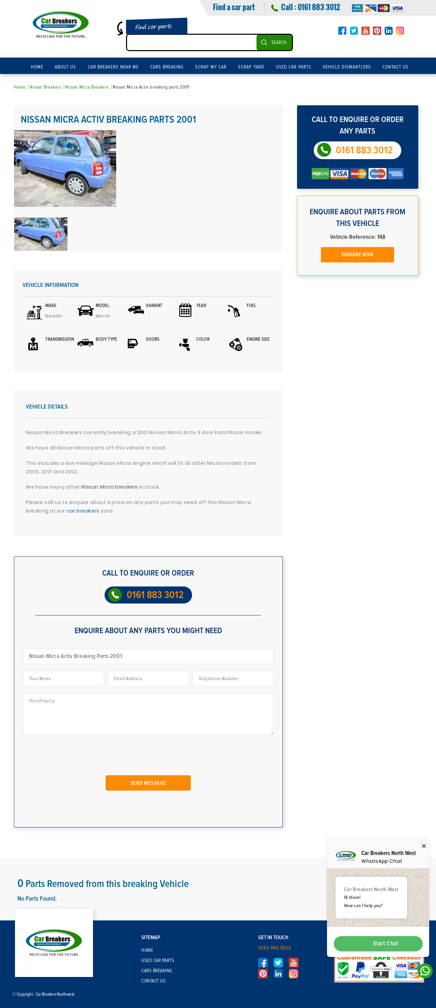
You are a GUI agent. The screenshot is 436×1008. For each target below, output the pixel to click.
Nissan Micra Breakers (87, 87)
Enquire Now (357, 254)
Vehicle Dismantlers (347, 67)
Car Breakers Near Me (113, 67)
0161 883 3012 (319, 6)
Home (37, 67)
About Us (65, 67)
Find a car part (234, 6)
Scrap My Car (211, 67)
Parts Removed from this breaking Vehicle (103, 884)
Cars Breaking (167, 67)
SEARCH (279, 42)
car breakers (84, 510)
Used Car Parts (293, 67)
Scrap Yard (251, 67)
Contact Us (396, 67)
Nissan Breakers (45, 87)
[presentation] (78, 758)
